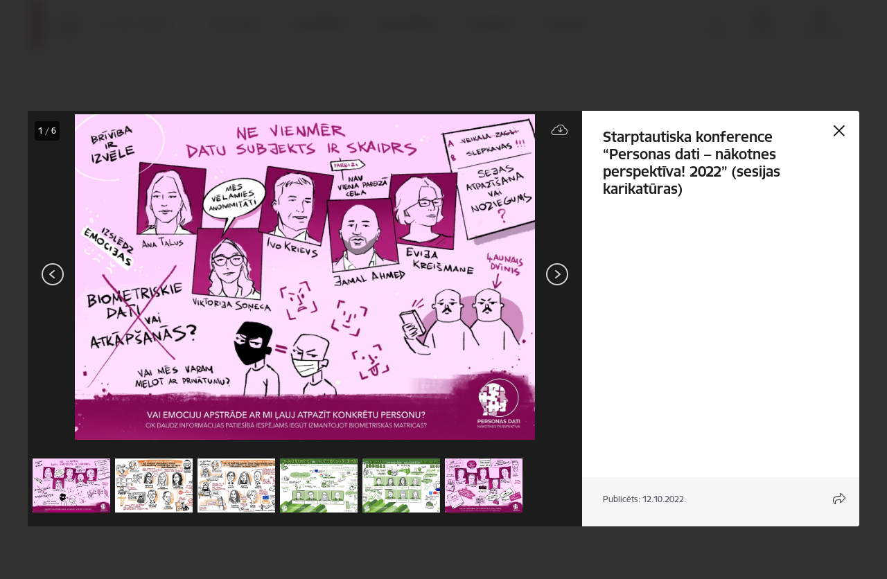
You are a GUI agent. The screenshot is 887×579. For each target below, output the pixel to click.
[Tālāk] (557, 274)
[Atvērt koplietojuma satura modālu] (839, 498)
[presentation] (111, 275)
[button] (71, 485)
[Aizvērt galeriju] (839, 131)
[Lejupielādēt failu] (560, 131)
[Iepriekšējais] (53, 274)
